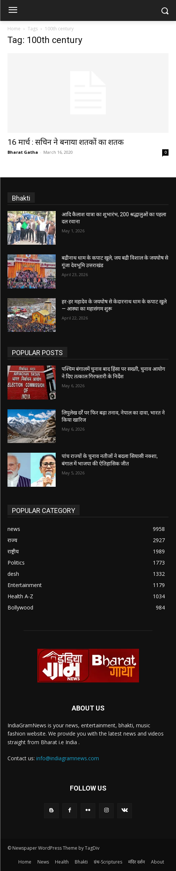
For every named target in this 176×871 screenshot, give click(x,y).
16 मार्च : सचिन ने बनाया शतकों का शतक (65, 142)
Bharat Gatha (22, 152)
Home (14, 28)
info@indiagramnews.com (67, 758)
